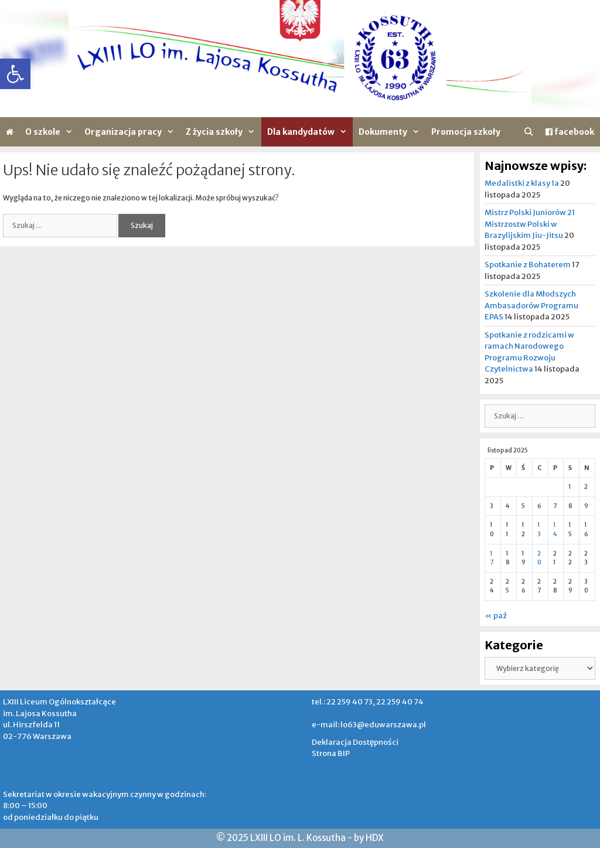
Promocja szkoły (465, 132)
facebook (570, 132)
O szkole (52, 132)
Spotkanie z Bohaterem (528, 265)
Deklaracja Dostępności (355, 742)
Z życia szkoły (223, 132)
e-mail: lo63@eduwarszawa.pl (369, 725)
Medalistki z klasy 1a (522, 183)
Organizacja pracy (132, 132)
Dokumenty (392, 132)
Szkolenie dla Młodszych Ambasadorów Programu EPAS (531, 305)
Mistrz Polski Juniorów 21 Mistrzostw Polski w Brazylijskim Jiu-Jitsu (530, 223)
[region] (300, 58)
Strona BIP (331, 753)
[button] (15, 74)
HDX (375, 837)
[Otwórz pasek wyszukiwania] (528, 132)
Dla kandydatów (310, 132)
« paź (496, 616)
